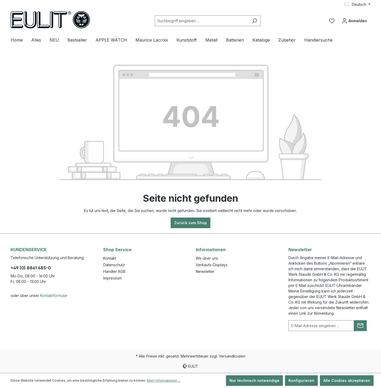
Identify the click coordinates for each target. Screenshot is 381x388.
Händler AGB (114, 271)
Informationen (211, 249)
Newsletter (205, 271)
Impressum (112, 278)
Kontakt (109, 258)
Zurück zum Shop (190, 222)
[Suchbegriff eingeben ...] (201, 20)
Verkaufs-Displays (212, 265)
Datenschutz (114, 265)
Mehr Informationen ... (163, 380)
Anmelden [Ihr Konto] (354, 19)
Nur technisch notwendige (254, 380)
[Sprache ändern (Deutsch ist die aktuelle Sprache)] (357, 4)
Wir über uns (207, 258)
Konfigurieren (301, 380)
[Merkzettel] (331, 21)
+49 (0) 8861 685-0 (31, 267)
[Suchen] (254, 20)
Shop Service (117, 249)
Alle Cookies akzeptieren (346, 380)
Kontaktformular (53, 295)
